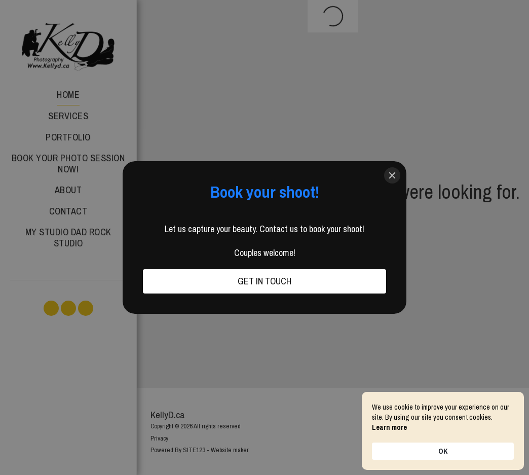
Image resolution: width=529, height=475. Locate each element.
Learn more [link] (389, 427)
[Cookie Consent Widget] (443, 431)
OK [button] (442, 451)
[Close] (392, 175)
